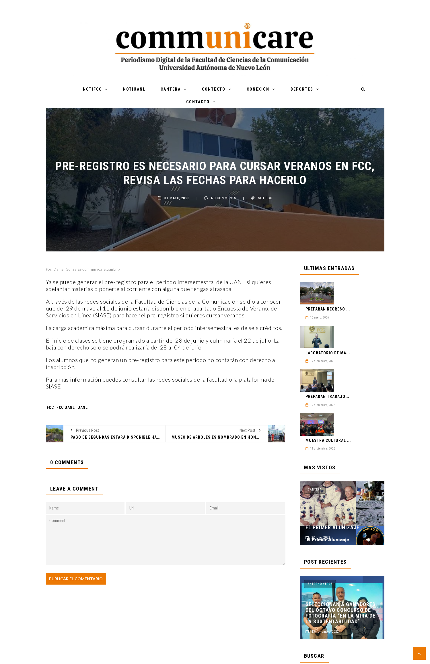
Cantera (171, 89)
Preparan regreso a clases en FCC (343, 309)
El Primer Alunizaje (332, 527)
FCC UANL (66, 407)
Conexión (258, 89)
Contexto (213, 89)
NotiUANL (134, 89)
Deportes (302, 89)
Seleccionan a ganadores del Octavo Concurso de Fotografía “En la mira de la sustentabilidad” (340, 612)
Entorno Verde (320, 583)
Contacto (198, 101)
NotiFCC (92, 89)
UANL (82, 407)
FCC (50, 407)
